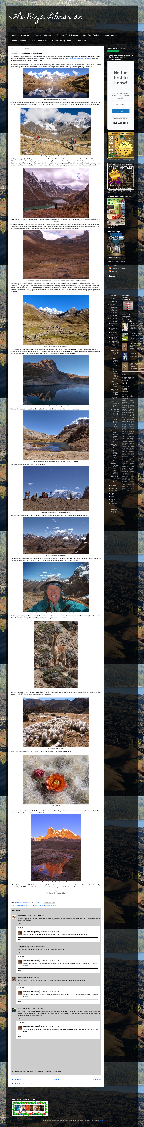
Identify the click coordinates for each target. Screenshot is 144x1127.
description (125, 474)
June (113, 488)
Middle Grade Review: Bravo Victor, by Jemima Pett (115, 455)
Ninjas (132, 471)
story (128, 478)
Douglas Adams (128, 469)
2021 (111, 301)
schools (124, 478)
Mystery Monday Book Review (114, 383)
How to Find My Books (61, 41)
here (36, 59)
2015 (111, 318)
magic (124, 421)
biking (124, 426)
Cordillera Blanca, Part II (114, 445)
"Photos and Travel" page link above (79, 59)
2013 (111, 509)
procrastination (126, 439)
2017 (111, 313)
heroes (132, 426)
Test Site (114, 271)
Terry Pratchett (128, 436)
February (114, 499)
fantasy (125, 398)
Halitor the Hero (135, 353)
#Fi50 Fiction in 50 (39, 41)
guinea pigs (125, 438)
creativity (131, 433)
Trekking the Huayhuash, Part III (115, 353)
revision (124, 428)
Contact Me (81, 41)
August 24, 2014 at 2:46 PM (30, 977)
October (114, 332)
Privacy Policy (17, 1094)
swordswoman (126, 488)
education (131, 484)
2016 (111, 315)
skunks (132, 486)
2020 (111, 304)
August (113, 342)
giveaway (131, 405)
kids (128, 446)
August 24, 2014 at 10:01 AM (50, 932)
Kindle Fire (125, 471)
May (113, 491)
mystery (125, 394)
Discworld (131, 434)
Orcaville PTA (128, 473)
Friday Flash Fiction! (115, 398)
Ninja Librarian (128, 404)
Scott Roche (128, 459)
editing (124, 400)
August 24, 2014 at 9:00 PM (50, 991)
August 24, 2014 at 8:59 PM (50, 960)
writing (125, 380)
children (124, 463)
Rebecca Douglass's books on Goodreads (127, 317)
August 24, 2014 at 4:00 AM (35, 916)
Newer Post (16, 1079)
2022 (111, 299)
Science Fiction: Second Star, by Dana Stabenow (114, 436)
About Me (25, 35)
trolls (132, 428)
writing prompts (128, 490)
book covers (130, 448)
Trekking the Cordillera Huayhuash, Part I (115, 412)
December (114, 323)
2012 (111, 512)
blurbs (132, 461)
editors (132, 463)
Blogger (101, 1120)
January (114, 504)
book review (125, 384)
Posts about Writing (43, 35)
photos (44, 905)
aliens (124, 446)
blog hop (131, 412)
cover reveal (128, 414)
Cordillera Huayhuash (22, 905)
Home (13, 35)
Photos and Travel (18, 41)
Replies (22, 928)
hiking (132, 400)
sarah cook (21, 1008)
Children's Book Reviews (67, 35)
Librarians (125, 443)
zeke (19, 977)
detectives (131, 451)
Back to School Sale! (114, 345)
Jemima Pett (22, 916)
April (113, 494)
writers (124, 434)
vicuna (55, 905)
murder (132, 438)
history (124, 405)
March (113, 496)
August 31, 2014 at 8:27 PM (34, 1008)
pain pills (125, 486)
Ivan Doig (131, 441)
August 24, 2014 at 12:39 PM (35, 946)
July (112, 485)
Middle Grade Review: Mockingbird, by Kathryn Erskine (115, 373)
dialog (127, 484)
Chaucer (131, 468)
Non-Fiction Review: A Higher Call (115, 404)
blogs (124, 448)
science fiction (128, 396)
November (114, 328)
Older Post (96, 1079)
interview (124, 464)
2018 (111, 310)
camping (124, 449)
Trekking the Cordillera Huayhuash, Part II (115, 391)
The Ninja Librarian (46, 17)
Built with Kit (120, 123)
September (115, 337)
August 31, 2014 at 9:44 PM (50, 1026)
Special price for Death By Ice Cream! (115, 362)
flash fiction (128, 378)
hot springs (33, 905)
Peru (39, 905)
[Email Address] (124, 104)
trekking (49, 905)
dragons (125, 416)
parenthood (125, 466)
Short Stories (110, 35)
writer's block (126, 454)
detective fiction (128, 476)
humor (131, 398)
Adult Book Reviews (91, 35)
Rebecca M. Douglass (30, 932)
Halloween (130, 419)
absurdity (125, 461)
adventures (130, 421)
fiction (124, 453)
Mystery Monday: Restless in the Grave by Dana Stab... (115, 469)
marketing (131, 453)
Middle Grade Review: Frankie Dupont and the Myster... (114, 423)
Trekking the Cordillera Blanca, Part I (115, 479)
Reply (19, 923)
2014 (111, 321)
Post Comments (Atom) (26, 1084)
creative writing (128, 423)
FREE (132, 446)
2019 (111, 307)
